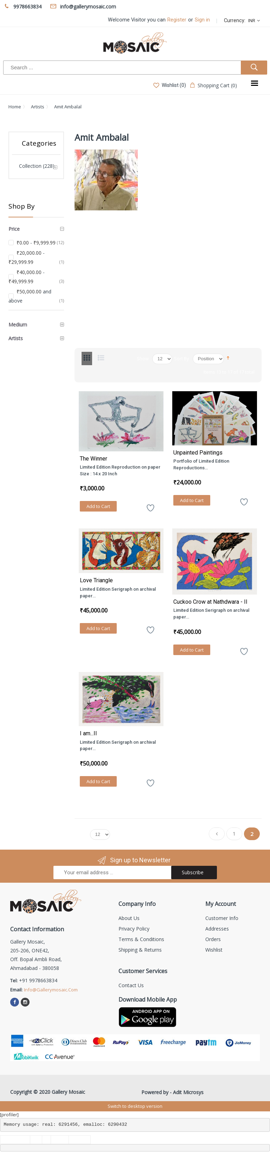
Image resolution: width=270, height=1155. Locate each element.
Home (14, 106)
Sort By (181, 358)
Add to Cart (98, 506)
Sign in (202, 20)
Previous (216, 835)
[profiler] (9, 1114)
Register (176, 20)
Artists (37, 106)
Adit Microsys (188, 1092)
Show (143, 358)
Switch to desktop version (135, 1106)
